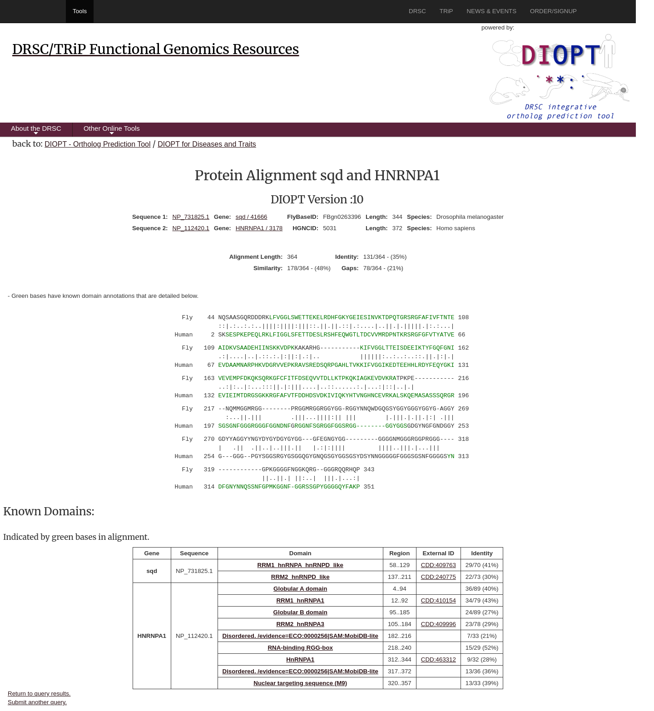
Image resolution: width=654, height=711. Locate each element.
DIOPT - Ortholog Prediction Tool (97, 144)
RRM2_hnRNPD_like (300, 576)
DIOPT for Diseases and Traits (207, 144)
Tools (80, 11)
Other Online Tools (112, 130)
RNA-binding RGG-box (300, 647)
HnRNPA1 (300, 659)
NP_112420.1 (191, 228)
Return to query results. (39, 693)
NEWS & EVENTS (491, 11)
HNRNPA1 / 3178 (259, 228)
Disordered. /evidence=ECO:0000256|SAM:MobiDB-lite (300, 635)
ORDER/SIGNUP (553, 11)
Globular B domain (300, 612)
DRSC (417, 11)
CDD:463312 (438, 659)
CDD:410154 (438, 600)
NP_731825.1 (191, 216)
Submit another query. (37, 702)
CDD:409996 (438, 624)
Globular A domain (300, 588)
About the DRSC (36, 130)
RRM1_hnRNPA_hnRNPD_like (300, 565)
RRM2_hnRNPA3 (300, 624)
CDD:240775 (438, 576)
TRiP (446, 11)
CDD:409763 (438, 565)
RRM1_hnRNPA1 (300, 600)
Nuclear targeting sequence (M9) (300, 683)
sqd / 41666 (252, 216)
